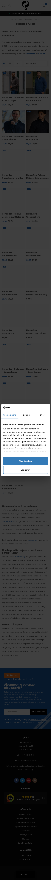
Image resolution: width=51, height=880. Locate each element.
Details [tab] (26, 415)
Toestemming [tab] (9, 415)
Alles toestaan (26, 461)
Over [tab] (42, 415)
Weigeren (25, 470)
